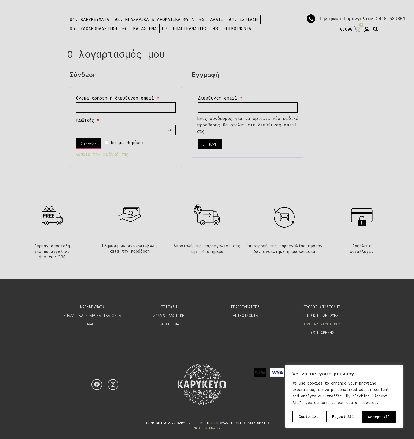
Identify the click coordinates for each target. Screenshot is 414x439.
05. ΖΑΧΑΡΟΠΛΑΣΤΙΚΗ (93, 28)
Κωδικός (100, 119)
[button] (376, 29)
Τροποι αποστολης (321, 306)
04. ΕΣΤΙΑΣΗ (243, 19)
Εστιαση (169, 306)
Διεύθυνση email (232, 97)
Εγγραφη (210, 144)
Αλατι (92, 324)
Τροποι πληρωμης (322, 315)
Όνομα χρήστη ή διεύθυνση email (126, 97)
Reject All (343, 416)
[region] (344, 396)
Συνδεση (89, 143)
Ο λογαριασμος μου (321, 324)
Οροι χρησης (321, 332)
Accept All (379, 416)
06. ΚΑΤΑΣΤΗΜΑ (139, 28)
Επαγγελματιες (245, 306)
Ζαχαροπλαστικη (168, 315)
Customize (308, 416)
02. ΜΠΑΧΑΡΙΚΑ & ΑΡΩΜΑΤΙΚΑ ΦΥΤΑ (154, 19)
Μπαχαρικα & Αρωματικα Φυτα (92, 315)
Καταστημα (169, 324)
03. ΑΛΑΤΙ (211, 19)
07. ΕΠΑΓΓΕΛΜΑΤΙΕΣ (184, 28)
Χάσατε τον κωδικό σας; (103, 154)
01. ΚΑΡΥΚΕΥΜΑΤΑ (89, 19)
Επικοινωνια (245, 315)
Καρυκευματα (92, 306)
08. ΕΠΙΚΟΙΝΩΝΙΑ (232, 28)
